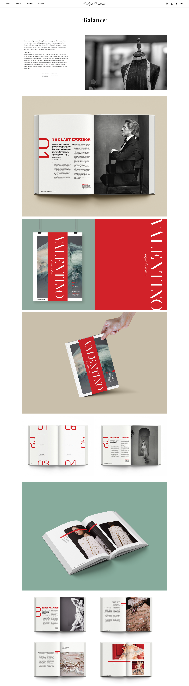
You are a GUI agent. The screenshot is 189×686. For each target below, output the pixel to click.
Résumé (30, 4)
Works (8, 4)
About (18, 4)
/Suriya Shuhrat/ (94, 4)
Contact (41, 4)
